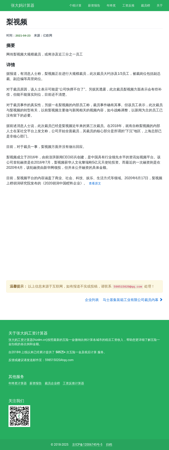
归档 (109, 444)
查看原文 (95, 183)
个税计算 (75, 5)
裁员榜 (145, 5)
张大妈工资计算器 (20, 339)
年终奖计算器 (17, 383)
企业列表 (92, 300)
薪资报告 (94, 5)
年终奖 (111, 5)
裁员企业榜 (52, 383)
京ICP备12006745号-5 (87, 444)
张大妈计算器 (22, 5)
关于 (160, 5)
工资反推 (128, 5)
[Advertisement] (85, 220)
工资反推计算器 (73, 383)
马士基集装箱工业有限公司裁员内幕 (133, 300)
